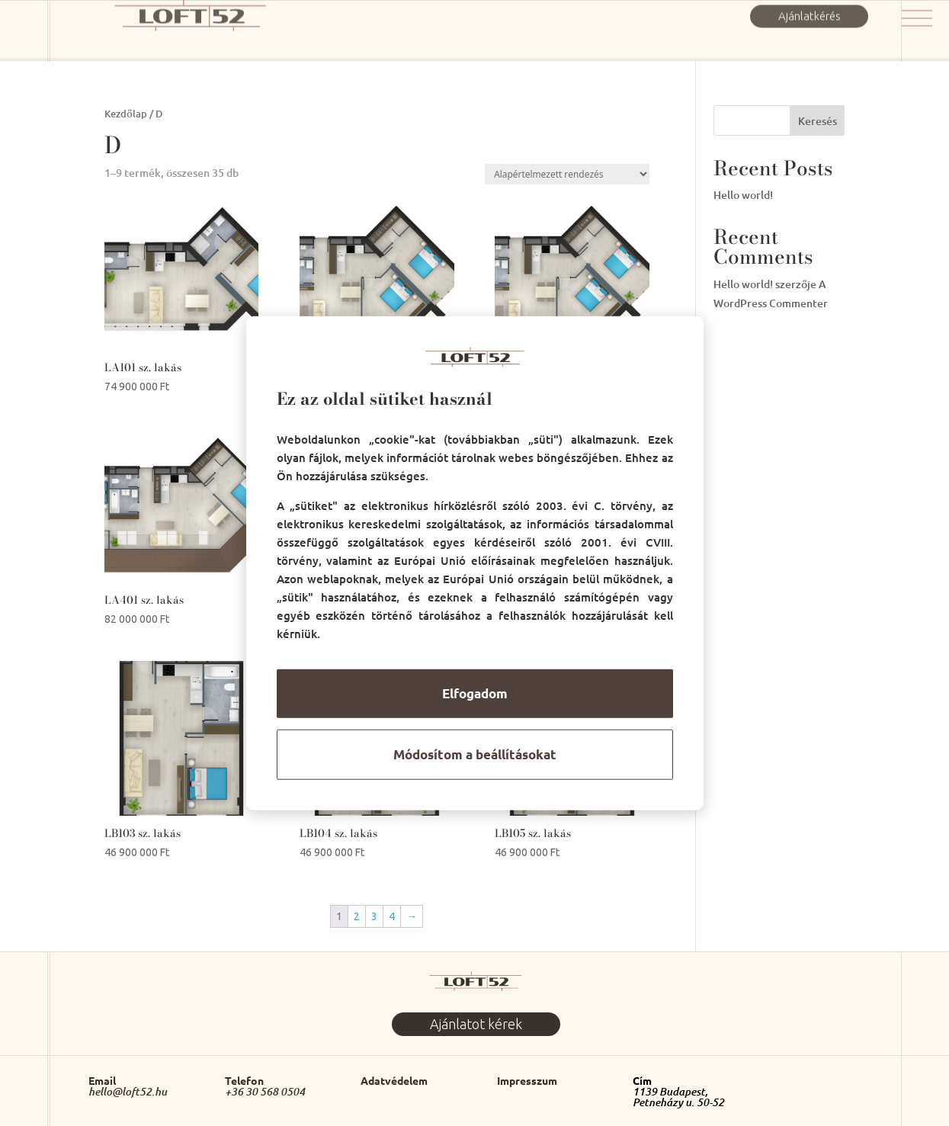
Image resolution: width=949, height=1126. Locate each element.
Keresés (817, 121)
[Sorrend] (567, 174)
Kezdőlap (125, 113)
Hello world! (743, 195)
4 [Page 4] (392, 916)
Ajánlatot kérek (476, 1023)
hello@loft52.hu (127, 1092)
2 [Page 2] (357, 916)
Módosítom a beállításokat (474, 754)
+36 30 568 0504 (265, 1092)
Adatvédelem (394, 1080)
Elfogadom (475, 693)
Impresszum (527, 1080)
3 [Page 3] (374, 916)
